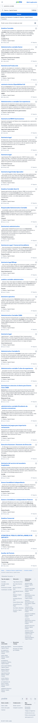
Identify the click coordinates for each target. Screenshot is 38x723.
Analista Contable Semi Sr (10, 189)
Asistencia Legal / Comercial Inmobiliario (15, 245)
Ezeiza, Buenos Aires (18, 602)
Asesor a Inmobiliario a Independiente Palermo (17, 499)
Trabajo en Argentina (30, 710)
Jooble (10, 721)
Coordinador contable (6, 589)
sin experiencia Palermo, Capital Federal (5, 652)
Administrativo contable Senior (11, 47)
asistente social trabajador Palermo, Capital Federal (29, 632)
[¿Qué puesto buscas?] (19, 6)
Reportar (34, 42)
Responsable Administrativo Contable (14, 208)
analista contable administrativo (12, 279)
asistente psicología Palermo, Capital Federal (30, 590)
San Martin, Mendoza (18, 608)
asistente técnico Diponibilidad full (13, 84)
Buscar (19, 14)
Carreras (3, 710)
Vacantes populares (18, 646)
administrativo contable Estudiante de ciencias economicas (14, 407)
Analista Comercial (7, 518)
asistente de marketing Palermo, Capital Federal (29, 637)
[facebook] (22, 698)
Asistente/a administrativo (10, 226)
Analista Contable (7, 28)
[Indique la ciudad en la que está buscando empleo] (19, 10)
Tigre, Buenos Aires (18, 581)
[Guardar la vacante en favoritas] (36, 28)
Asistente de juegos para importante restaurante (13, 426)
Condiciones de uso (30, 713)
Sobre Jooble (4, 705)
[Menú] (2, 2)
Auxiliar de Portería (7, 553)
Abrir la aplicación (32, 2)
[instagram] (26, 698)
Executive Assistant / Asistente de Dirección (16, 444)
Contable (3, 581)
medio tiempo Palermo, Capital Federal (5, 657)
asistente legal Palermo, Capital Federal (29, 585)
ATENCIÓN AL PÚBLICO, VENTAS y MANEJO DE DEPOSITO (16, 536)
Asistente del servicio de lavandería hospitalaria (13, 464)
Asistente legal (6, 137)
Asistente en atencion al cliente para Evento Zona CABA (16, 386)
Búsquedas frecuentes (8, 576)
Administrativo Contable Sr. (10, 351)
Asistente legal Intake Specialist (12, 172)
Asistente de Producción (9, 66)
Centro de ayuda (5, 707)
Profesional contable (6, 587)
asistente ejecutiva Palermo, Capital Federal (29, 627)
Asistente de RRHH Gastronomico (12, 119)
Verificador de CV (29, 717)
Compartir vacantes (18, 707)
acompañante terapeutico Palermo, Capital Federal (6, 662)
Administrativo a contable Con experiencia (15, 101)
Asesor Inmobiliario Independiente (13, 482)
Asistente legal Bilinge (9, 262)
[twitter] (30, 698)
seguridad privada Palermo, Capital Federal (5, 674)
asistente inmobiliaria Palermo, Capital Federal (30, 615)
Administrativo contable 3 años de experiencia (17, 368)
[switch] (35, 23)
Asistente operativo (8, 296)
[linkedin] (35, 698)
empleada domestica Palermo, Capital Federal (6, 690)
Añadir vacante (17, 705)
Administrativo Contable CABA (11, 315)
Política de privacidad (30, 715)
